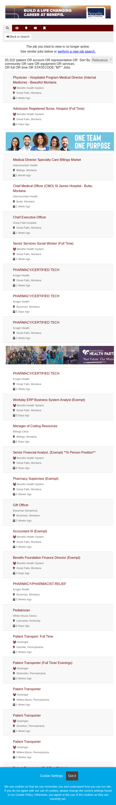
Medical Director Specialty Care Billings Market (47, 159)
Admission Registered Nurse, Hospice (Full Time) (48, 108)
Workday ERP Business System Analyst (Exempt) (49, 400)
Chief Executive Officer (29, 217)
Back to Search (17, 36)
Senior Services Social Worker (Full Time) (43, 243)
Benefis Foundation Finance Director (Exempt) (46, 557)
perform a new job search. (77, 51)
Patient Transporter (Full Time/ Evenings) (42, 663)
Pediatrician (21, 610)
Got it (72, 776)
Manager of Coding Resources (35, 426)
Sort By (85, 60)
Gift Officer (20, 505)
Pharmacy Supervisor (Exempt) (35, 478)
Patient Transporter (27, 689)
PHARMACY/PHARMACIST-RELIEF (39, 584)
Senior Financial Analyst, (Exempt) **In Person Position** (54, 452)
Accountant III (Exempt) (30, 531)
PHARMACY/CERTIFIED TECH (36, 270)
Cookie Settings (51, 776)
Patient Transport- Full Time (33, 636)
